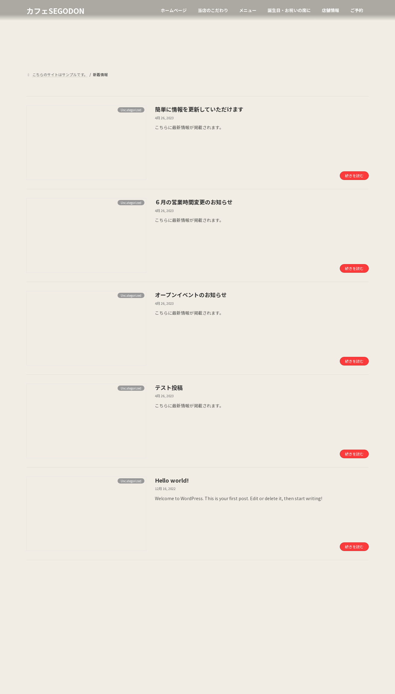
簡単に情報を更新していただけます (199, 109)
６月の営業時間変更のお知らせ (194, 202)
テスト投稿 (169, 387)
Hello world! (172, 480)
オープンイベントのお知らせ (191, 295)
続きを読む (354, 175)
